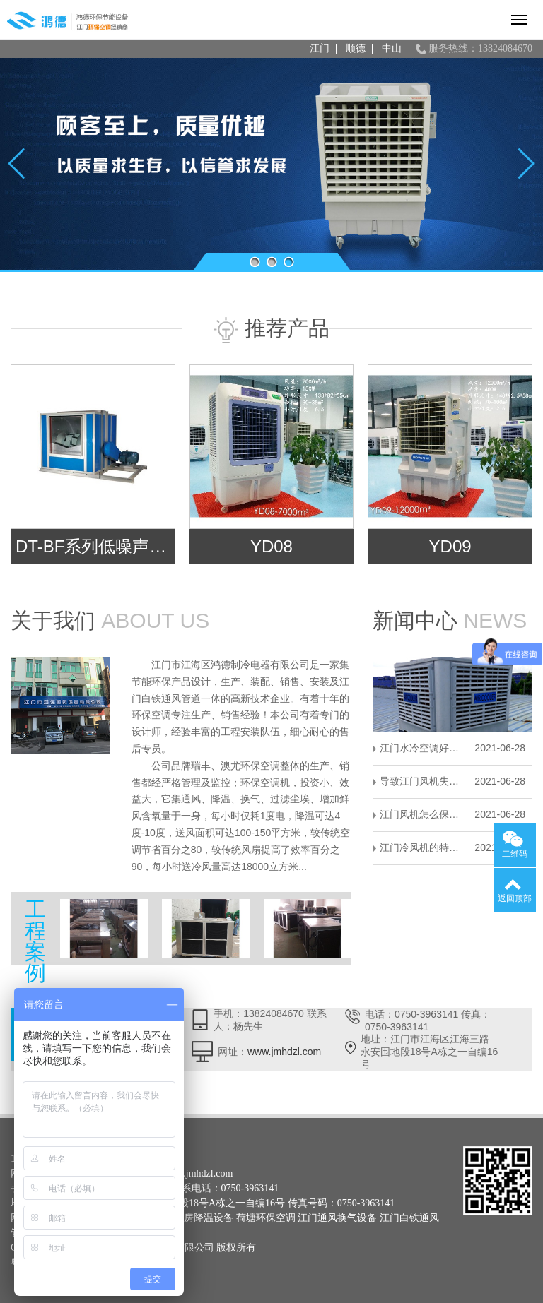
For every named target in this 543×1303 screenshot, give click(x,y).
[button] (254, 262)
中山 (392, 48)
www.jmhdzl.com (284, 1051)
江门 (319, 48)
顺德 (356, 48)
